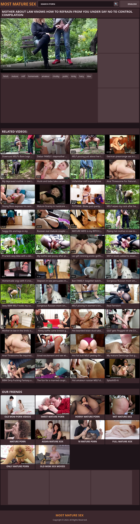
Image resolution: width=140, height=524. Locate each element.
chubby (56, 76)
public (65, 76)
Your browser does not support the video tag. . (49, 45)
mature (15, 76)
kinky (73, 76)
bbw (89, 76)
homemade (33, 76)
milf (23, 76)
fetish (5, 76)
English (132, 4)
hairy (81, 76)
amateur (45, 76)
